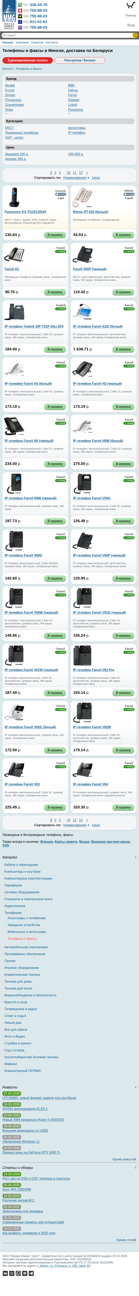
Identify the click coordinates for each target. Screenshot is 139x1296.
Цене (96, 177)
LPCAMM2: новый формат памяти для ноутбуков (39, 1098)
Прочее (10, 961)
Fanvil (72, 95)
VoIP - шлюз (14, 137)
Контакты (52, 42)
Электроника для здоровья (22, 1211)
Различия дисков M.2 (18, 1200)
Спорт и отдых (15, 1016)
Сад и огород (14, 1050)
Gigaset (73, 100)
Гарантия (37, 42)
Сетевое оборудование (21, 892)
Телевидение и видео (20, 1009)
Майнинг (10, 1064)
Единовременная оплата (27, 60)
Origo (9, 109)
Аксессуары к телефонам (26, 918)
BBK (71, 85)
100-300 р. (76, 154)
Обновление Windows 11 (21, 1141)
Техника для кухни (18, 988)
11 (75, 172)
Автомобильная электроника (26, 947)
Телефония (12, 913)
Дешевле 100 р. (17, 154)
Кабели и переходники (21, 864)
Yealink (61, 305)
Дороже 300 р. (16, 159)
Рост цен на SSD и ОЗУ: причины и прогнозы (36, 1178)
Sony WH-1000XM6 (16, 1189)
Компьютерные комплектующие (28, 878)
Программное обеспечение (24, 954)
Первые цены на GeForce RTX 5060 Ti (31, 1152)
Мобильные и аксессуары (26, 932)
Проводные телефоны (21, 132)
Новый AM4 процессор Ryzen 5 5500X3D (33, 1119)
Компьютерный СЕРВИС (23, 1071)
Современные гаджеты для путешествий (33, 1222)
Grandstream (14, 104)
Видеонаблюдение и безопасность (30, 995)
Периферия (13, 885)
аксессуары (77, 128)
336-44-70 (38, 5)
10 (68, 172)
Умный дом (12, 1022)
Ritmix (129, 190)
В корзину (55, 235)
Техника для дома (18, 981)
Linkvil (72, 104)
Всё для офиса (15, 1029)
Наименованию (74, 177)
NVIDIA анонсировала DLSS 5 (24, 1109)
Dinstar (10, 95)
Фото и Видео (14, 1036)
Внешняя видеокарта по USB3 (25, 1130)
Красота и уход (15, 1002)
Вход (131, 25)
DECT (9, 128)
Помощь (131, 15)
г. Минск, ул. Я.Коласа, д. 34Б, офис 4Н (64, 1265)
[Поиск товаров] (68, 35)
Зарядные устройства (23, 925)
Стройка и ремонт (18, 1043)
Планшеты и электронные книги (28, 899)
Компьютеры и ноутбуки (22, 871)
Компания (22, 42)
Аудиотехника (14, 906)
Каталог (7, 42)
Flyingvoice (13, 100)
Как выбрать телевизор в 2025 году (28, 1233)
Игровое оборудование (21, 967)
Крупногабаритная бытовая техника (31, 1057)
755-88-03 (38, 10)
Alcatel (10, 85)
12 (81, 172)
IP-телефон (76, 132)
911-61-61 (38, 22)
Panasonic (75, 109)
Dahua (73, 90)
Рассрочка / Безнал (79, 60)
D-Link (9, 90)
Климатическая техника (22, 974)
